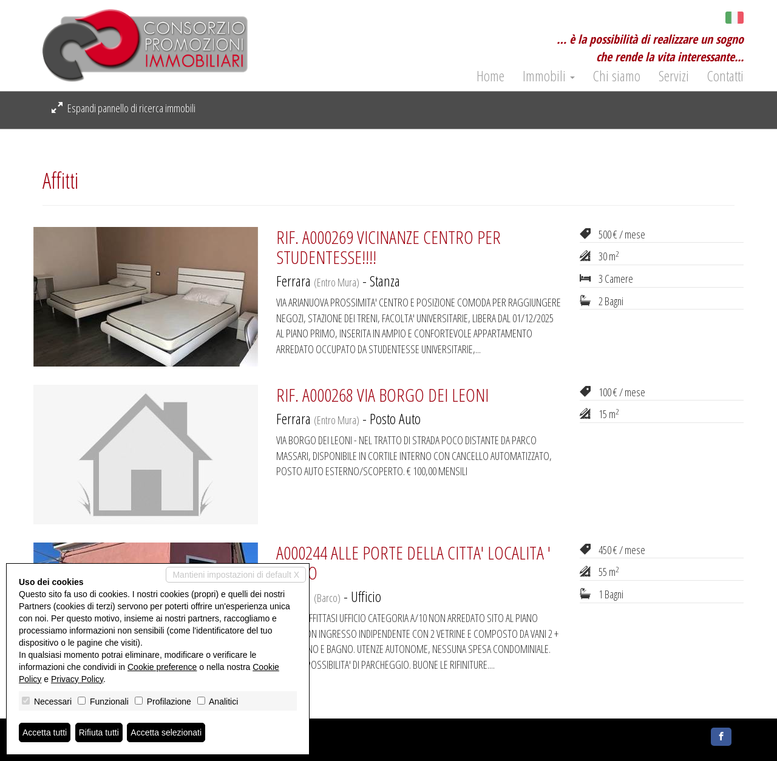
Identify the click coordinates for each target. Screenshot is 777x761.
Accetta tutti (44, 732)
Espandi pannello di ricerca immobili (123, 108)
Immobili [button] (549, 76)
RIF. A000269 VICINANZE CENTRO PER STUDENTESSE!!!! (388, 247)
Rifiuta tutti (99, 732)
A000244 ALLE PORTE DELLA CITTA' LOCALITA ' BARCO (413, 562)
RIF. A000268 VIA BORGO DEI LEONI (382, 394)
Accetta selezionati (166, 732)
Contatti (725, 76)
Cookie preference (162, 667)
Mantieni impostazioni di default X (235, 575)
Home (490, 76)
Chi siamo (616, 76)
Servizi (674, 76)
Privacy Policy (77, 679)
